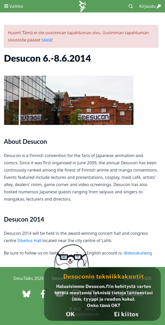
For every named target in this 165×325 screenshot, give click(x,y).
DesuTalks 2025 (28, 278)
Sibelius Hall (29, 240)
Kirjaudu (150, 6)
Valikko (13, 6)
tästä (46, 40)
